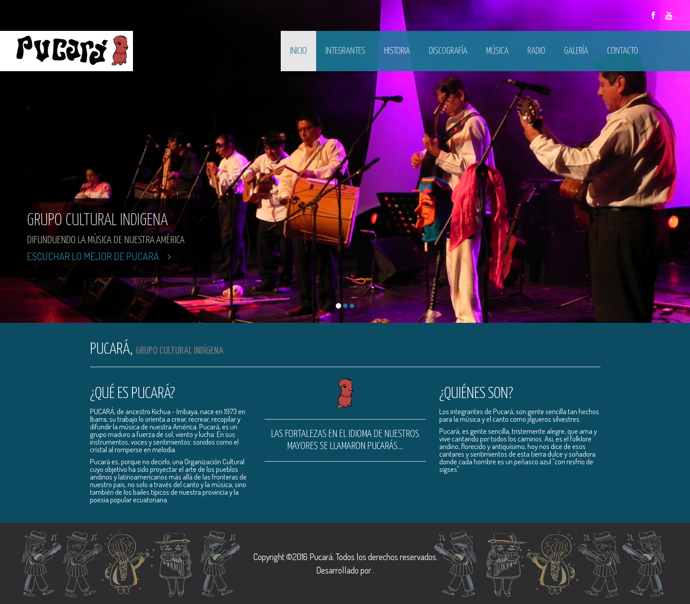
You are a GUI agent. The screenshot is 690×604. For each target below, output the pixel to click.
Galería (576, 51)
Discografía (448, 51)
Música (497, 51)
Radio (536, 51)
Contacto (622, 51)
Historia (397, 51)
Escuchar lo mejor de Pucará (99, 256)
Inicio (298, 51)
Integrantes (345, 51)
